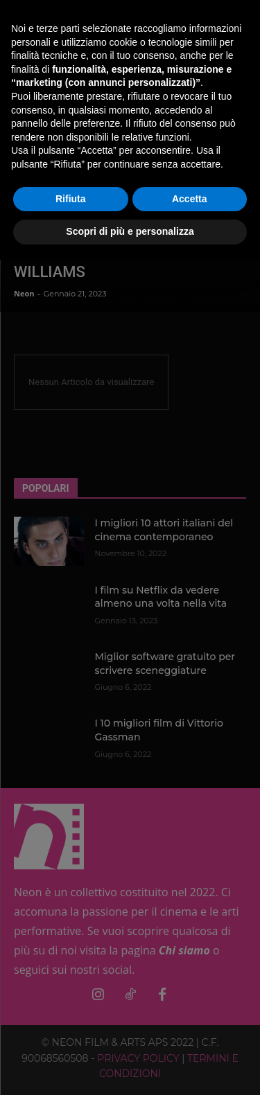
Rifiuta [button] (70, 198)
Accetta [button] (189, 198)
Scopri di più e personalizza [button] (129, 231)
